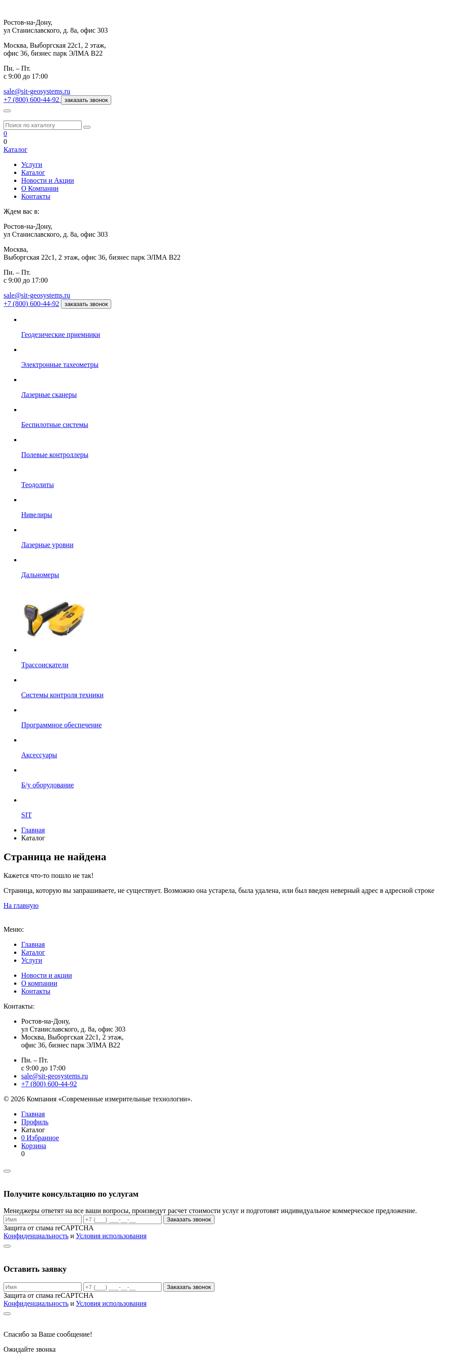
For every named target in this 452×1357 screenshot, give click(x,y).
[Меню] (7, 111)
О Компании (40, 188)
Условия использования (111, 1236)
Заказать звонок (189, 1219)
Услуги (31, 164)
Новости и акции (46, 975)
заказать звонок (86, 100)
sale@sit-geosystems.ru (37, 91)
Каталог (15, 149)
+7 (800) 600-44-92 (31, 303)
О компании (39, 983)
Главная (33, 944)
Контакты (35, 196)
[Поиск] (86, 127)
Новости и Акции (47, 180)
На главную (21, 905)
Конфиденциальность (36, 1236)
